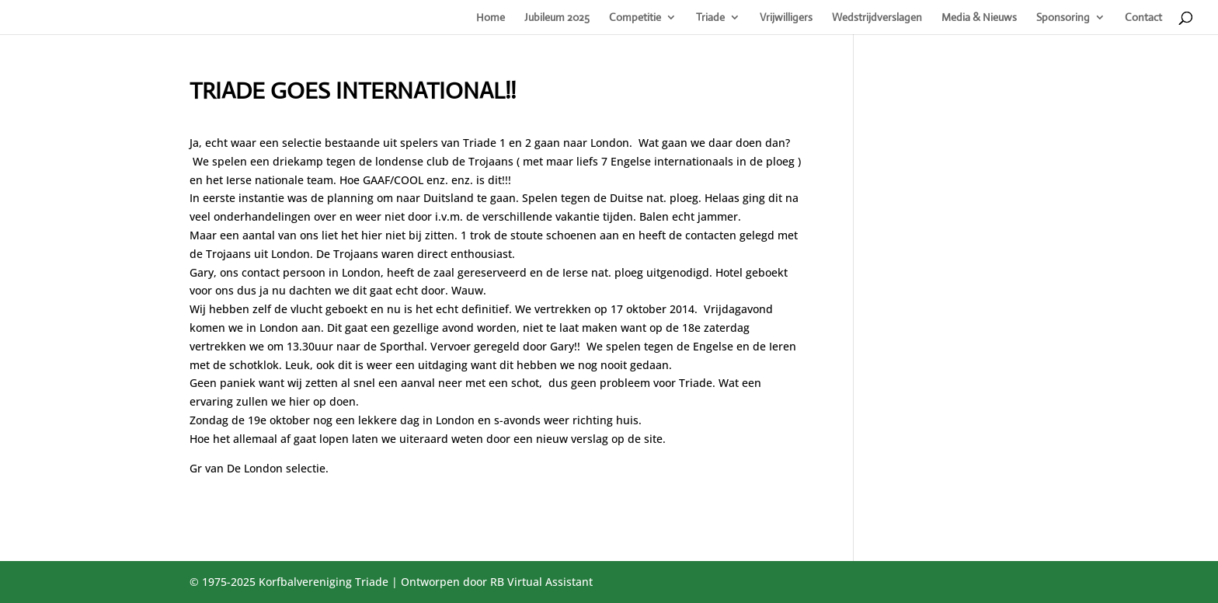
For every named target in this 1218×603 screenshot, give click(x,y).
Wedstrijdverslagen (877, 18)
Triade (710, 18)
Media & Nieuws (979, 18)
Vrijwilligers (786, 18)
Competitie (635, 18)
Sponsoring (1063, 18)
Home (490, 18)
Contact (1143, 18)
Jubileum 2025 (557, 18)
